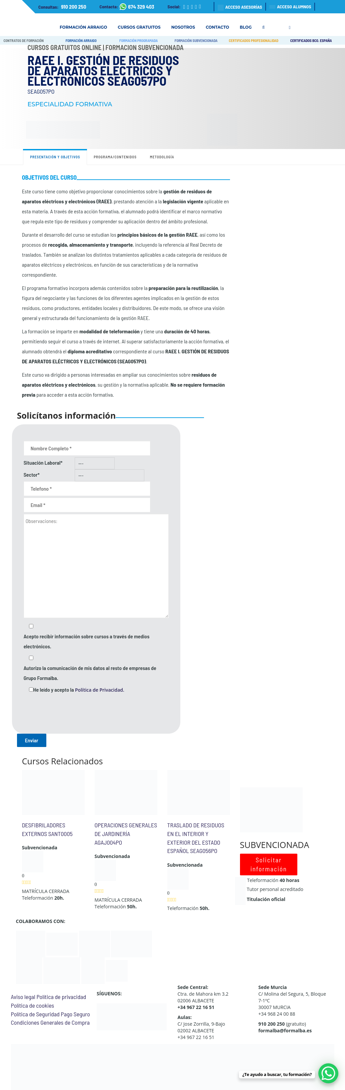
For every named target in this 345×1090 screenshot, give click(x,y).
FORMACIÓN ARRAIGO (81, 40)
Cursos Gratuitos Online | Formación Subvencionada (106, 47)
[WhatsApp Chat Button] (328, 1073)
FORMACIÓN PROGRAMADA (138, 40)
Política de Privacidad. (99, 690)
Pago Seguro (75, 1014)
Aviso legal (23, 996)
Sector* (32, 474)
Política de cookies (32, 1005)
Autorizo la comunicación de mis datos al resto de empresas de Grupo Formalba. (90, 673)
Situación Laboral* (43, 462)
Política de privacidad (61, 996)
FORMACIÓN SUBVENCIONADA (196, 40)
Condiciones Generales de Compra (50, 1022)
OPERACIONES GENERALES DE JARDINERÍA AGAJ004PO (126, 833)
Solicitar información (268, 864)
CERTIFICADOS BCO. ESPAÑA (311, 40)
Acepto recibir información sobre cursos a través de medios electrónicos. (87, 641)
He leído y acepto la (78, 689)
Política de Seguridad (35, 1014)
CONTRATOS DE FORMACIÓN (23, 40)
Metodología (162, 157)
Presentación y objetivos (55, 157)
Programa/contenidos (115, 157)
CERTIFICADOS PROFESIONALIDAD (253, 40)
